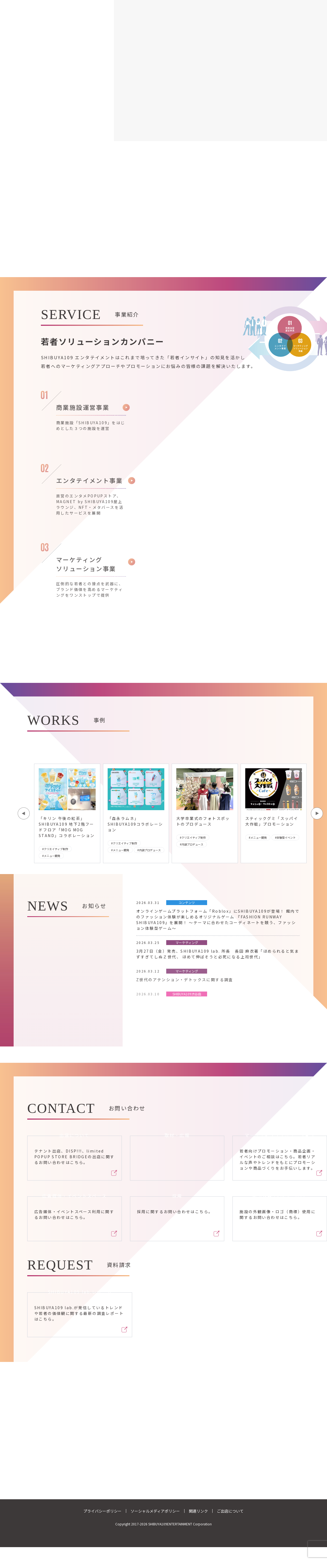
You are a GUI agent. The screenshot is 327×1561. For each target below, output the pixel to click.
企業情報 (164, 3)
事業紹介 (133, 3)
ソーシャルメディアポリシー (155, 1511)
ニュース (196, 3)
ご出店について (230, 1511)
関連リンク (198, 1511)
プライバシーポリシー (102, 1511)
